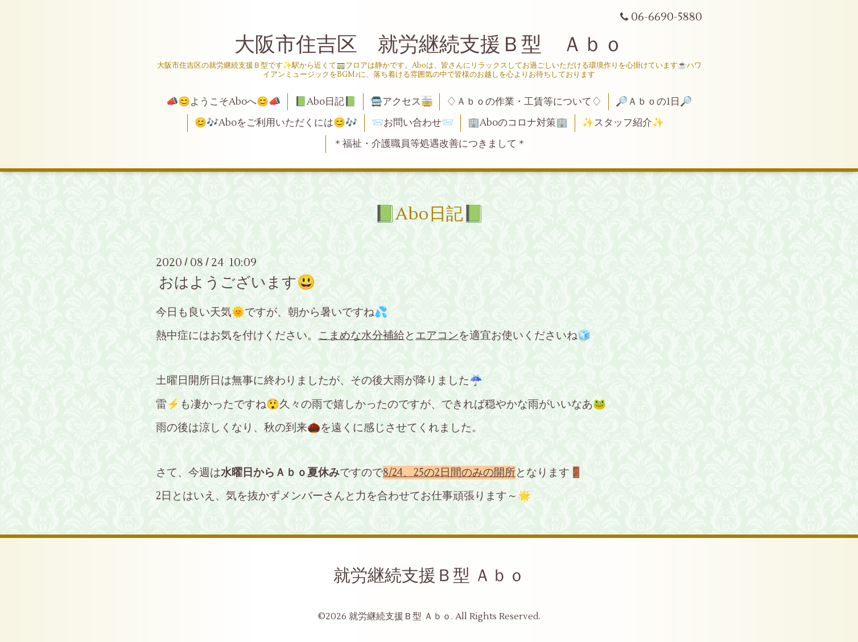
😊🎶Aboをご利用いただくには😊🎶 (276, 123)
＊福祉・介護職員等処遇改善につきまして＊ (429, 144)
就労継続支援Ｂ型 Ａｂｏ (429, 576)
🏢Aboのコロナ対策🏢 (518, 123)
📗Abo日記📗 (325, 102)
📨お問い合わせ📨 (412, 123)
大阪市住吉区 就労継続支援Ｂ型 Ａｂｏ (429, 45)
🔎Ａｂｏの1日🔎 (654, 102)
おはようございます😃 (237, 282)
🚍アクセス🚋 (401, 102)
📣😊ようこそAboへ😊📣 (223, 102)
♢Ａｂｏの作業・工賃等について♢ (524, 102)
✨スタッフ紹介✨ (623, 123)
